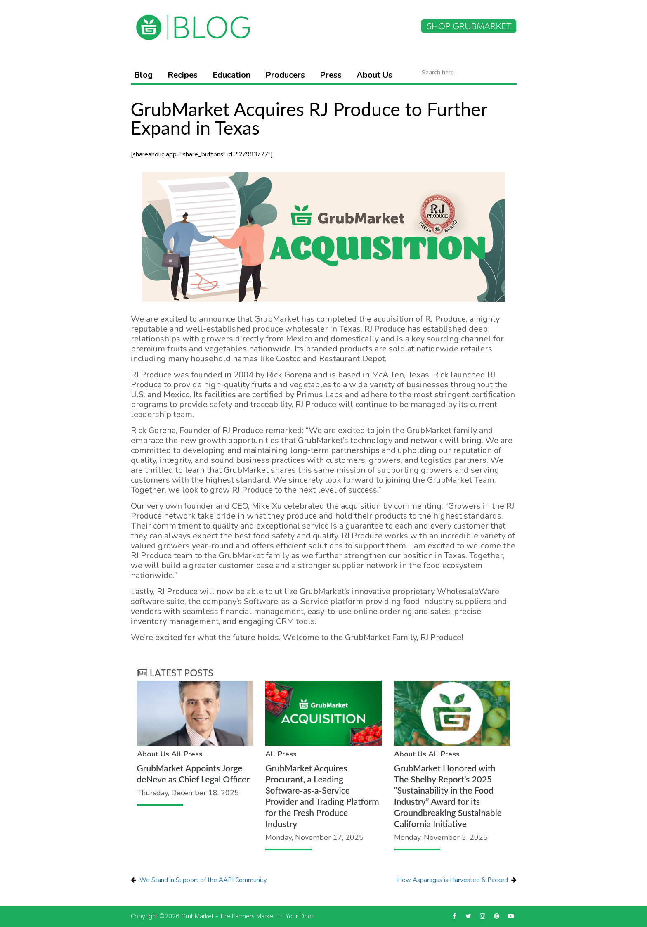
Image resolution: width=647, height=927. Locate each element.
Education (231, 75)
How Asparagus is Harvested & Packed (452, 880)
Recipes (183, 75)
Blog (143, 75)
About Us (374, 75)
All (176, 754)
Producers (285, 75)
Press (331, 75)
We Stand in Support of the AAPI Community (203, 880)
